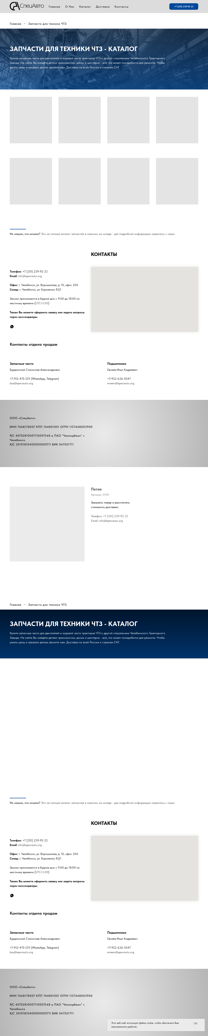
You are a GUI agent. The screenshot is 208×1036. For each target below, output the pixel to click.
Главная (15, 23)
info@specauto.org (30, 276)
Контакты (122, 6)
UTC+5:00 (41, 303)
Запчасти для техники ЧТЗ (47, 23)
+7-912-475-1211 (20, 378)
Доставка (103, 6)
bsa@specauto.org (21, 383)
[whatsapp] (12, 327)
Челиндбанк (72, 435)
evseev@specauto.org (120, 383)
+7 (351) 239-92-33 (35, 271)
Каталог (85, 6)
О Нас (69, 6)
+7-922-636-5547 (119, 378)
